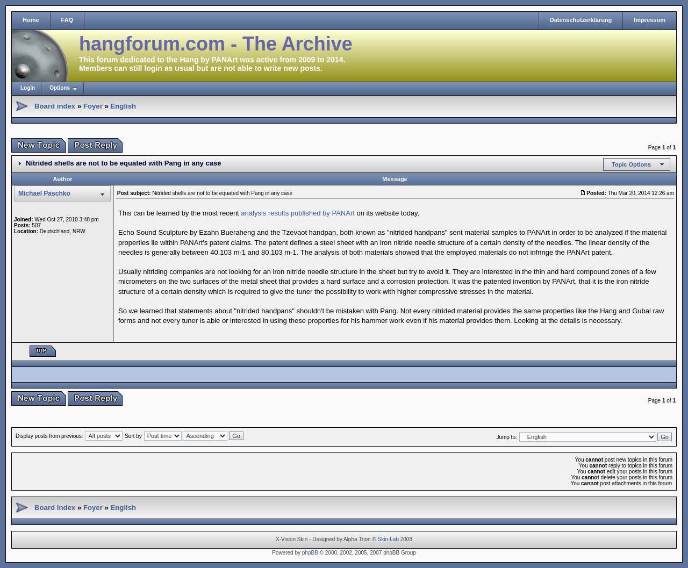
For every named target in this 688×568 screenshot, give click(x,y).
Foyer (93, 106)
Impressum (649, 20)
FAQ (67, 20)
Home (31, 20)
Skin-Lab (388, 539)
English (123, 106)
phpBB (310, 553)
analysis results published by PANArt (297, 213)
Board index (54, 106)
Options (59, 88)
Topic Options (631, 164)
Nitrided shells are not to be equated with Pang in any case (123, 163)
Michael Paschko (44, 193)
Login (27, 88)
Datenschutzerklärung (581, 20)
